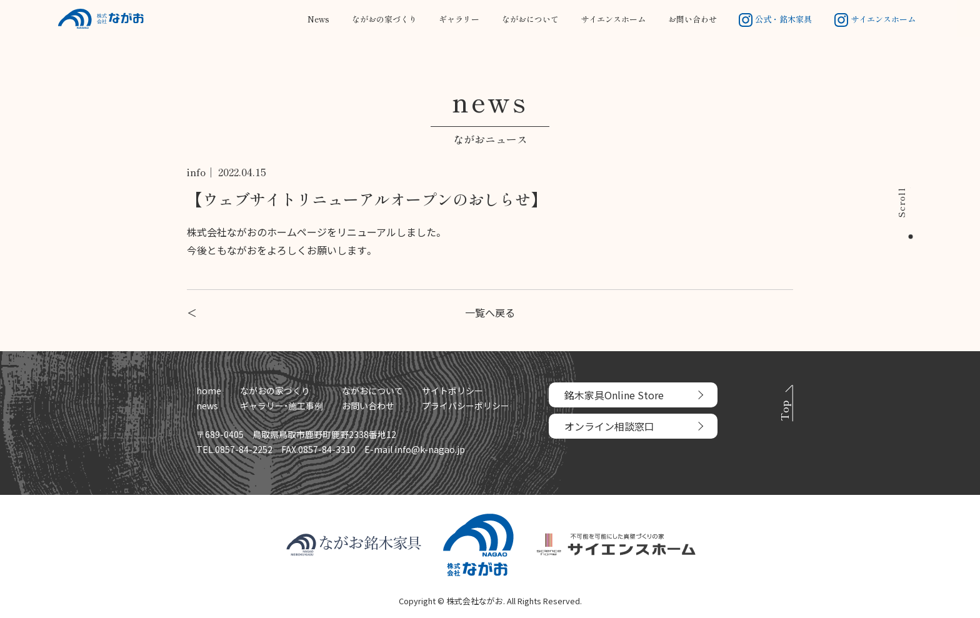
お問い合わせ (692, 19)
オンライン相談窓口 (609, 426)
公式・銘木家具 (775, 19)
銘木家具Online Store (614, 394)
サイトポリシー (452, 390)
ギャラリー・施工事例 (281, 405)
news (207, 405)
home (208, 390)
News (318, 19)
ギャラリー (459, 19)
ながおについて (530, 19)
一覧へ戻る (490, 312)
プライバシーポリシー (465, 405)
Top (784, 411)
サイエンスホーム (613, 19)
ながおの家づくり (384, 19)
